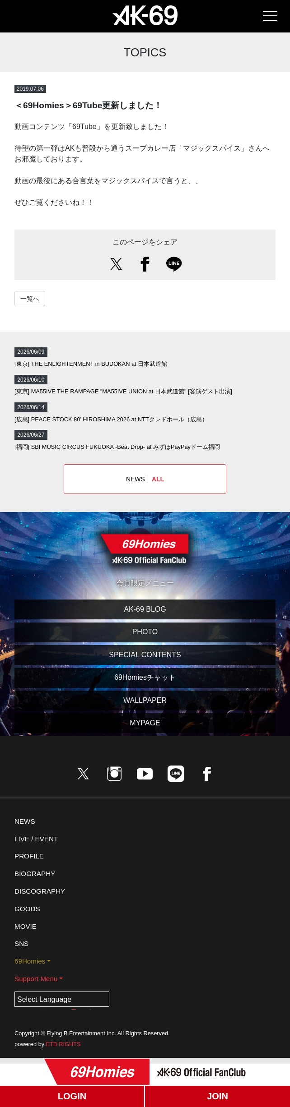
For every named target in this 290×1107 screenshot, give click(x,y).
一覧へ (29, 298)
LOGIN (72, 1096)
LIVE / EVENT (36, 839)
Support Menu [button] (35, 978)
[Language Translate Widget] (61, 999)
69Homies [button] (29, 961)
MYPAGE (145, 723)
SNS (21, 943)
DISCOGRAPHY (39, 891)
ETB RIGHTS (63, 1044)
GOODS (27, 909)
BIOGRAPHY (34, 873)
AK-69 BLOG (145, 609)
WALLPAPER (145, 700)
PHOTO (145, 632)
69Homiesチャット (145, 677)
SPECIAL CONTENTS (145, 655)
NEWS (145, 479)
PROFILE (29, 856)
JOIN (217, 1096)
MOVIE (25, 926)
